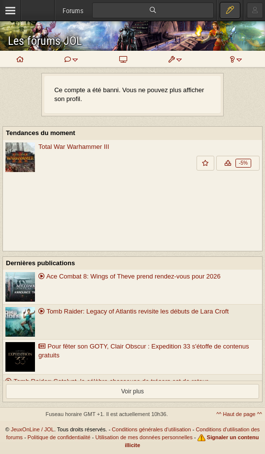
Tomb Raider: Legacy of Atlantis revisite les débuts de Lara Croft (133, 311)
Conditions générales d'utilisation (151, 429)
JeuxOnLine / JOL (32, 429)
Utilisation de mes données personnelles (144, 437)
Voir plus (132, 391)
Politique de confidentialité (59, 437)
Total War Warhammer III (73, 146)
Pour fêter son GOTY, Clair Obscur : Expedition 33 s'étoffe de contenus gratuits (143, 351)
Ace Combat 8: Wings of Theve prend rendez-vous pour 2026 (129, 276)
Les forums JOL (45, 41)
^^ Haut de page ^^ (239, 414)
